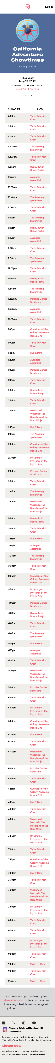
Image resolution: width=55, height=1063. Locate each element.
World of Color (38, 964)
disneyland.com (13, 1000)
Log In (49, 6)
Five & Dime (36, 352)
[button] (27, 96)
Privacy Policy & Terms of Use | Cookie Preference (23, 1054)
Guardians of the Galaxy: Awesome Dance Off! (39, 332)
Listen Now (15, 1046)
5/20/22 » (33, 88)
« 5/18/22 (21, 88)
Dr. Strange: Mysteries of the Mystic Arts (39, 461)
